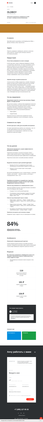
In (18, 413)
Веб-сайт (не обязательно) (25, 384)
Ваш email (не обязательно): (12, 384)
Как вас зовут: (11, 370)
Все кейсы (11, 6)
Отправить (30, 399)
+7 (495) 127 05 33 (21, 409)
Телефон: (10, 377)
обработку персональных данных (26, 395)
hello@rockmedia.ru (22, 415)
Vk (23, 413)
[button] (21, 317)
